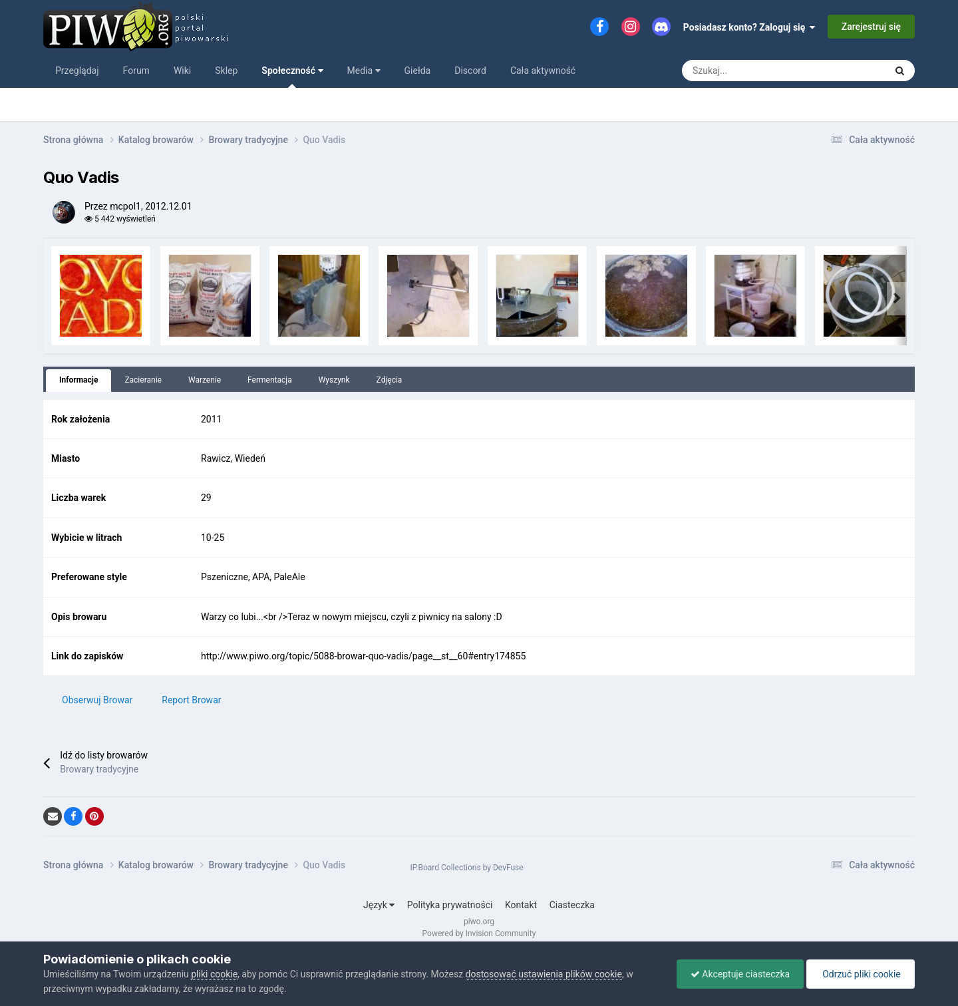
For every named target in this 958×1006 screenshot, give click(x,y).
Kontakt (521, 905)
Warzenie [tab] (204, 380)
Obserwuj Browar (97, 700)
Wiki (182, 70)
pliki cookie (214, 974)
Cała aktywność (542, 70)
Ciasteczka (572, 905)
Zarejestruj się (871, 26)
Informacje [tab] (78, 380)
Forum (136, 70)
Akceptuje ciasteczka (740, 974)
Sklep (226, 70)
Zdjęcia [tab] (389, 380)
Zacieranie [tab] (143, 380)
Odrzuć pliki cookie (860, 974)
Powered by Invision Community (479, 933)
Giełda (417, 70)
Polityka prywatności (450, 905)
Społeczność (292, 76)
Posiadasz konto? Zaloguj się (749, 27)
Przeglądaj (77, 70)
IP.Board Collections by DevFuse (466, 867)
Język (379, 905)
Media (364, 70)
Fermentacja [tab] (269, 380)
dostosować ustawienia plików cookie (544, 974)
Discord (470, 70)
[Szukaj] (716, 70)
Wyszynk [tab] (334, 380)
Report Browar (191, 700)
